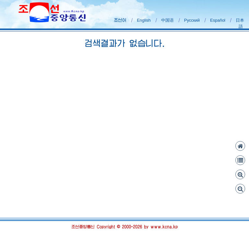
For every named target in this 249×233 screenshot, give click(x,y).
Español (217, 20)
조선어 (120, 20)
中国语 (167, 20)
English (144, 20)
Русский (192, 20)
